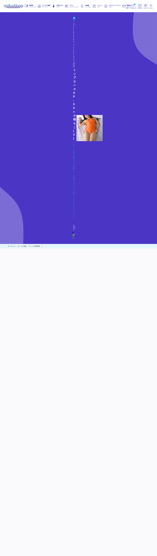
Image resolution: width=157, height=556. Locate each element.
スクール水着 (14, 31)
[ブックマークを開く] (128, 6)
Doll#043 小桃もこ (18, 34)
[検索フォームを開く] (122, 6)
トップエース (77, 31)
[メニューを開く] (135, 6)
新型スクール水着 (39, 31)
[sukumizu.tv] (18, 6)
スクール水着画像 (24, 23)
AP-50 (68, 31)
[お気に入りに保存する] (12, 39)
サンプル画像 (13, 23)
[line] (115, 39)
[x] (112, 39)
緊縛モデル (26, 31)
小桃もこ (60, 31)
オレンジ (51, 31)
